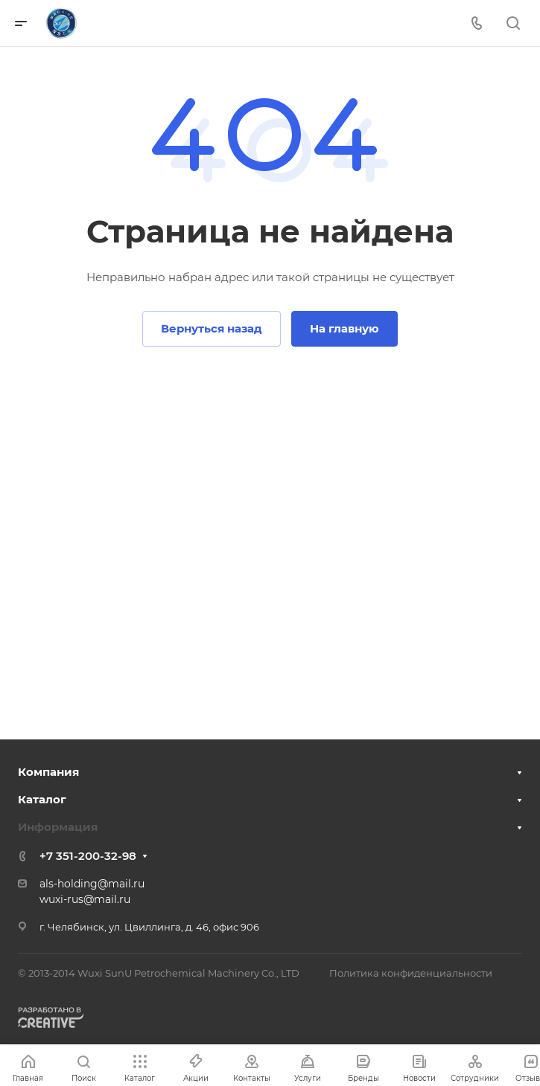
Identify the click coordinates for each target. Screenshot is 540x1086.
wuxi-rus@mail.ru (84, 899)
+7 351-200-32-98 (87, 856)
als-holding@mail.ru (91, 883)
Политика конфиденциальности (410, 973)
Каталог (42, 799)
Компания (48, 772)
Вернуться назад (211, 328)
